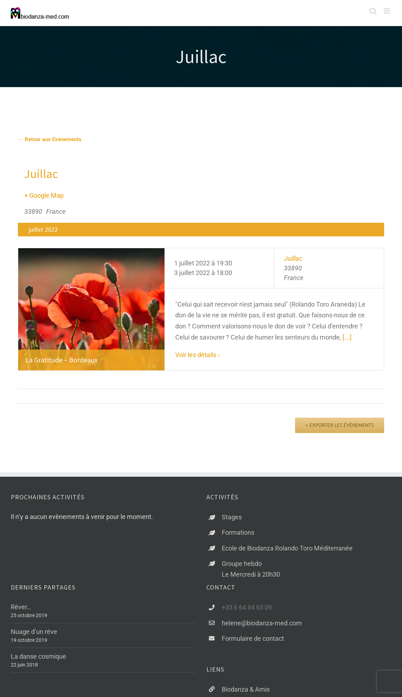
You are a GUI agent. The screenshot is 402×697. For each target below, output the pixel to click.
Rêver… (21, 607)
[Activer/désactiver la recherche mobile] (373, 11)
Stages (232, 517)
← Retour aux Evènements (50, 139)
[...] (347, 337)
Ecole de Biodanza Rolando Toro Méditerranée (287, 548)
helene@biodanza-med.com (262, 623)
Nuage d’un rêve (34, 631)
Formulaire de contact (253, 638)
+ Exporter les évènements (339, 425)
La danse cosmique (38, 656)
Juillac (293, 258)
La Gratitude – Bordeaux (61, 359)
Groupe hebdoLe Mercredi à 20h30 (251, 569)
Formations (238, 532)
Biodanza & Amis (246, 689)
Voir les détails (195, 355)
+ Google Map (44, 195)
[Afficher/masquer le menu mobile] (387, 11)
